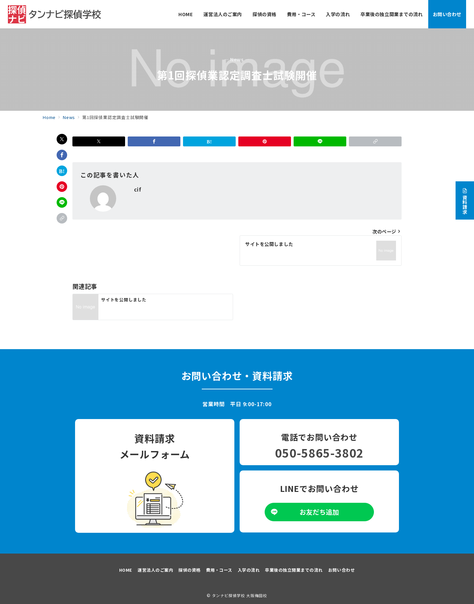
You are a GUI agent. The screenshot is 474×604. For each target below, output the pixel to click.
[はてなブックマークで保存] (62, 171)
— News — (237, 59)
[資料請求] (465, 198)
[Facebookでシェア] (62, 155)
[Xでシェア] (62, 139)
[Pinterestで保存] (62, 186)
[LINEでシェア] (62, 202)
